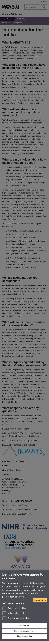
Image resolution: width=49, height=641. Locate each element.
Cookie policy (40, 600)
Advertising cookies (14, 613)
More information (24, 636)
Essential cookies (13, 603)
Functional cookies (14, 608)
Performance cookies (15, 618)
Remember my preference (24, 631)
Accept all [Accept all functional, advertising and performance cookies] (24, 625)
